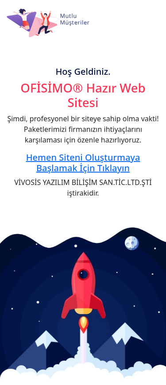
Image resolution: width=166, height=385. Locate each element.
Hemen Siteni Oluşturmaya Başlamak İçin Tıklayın (83, 162)
